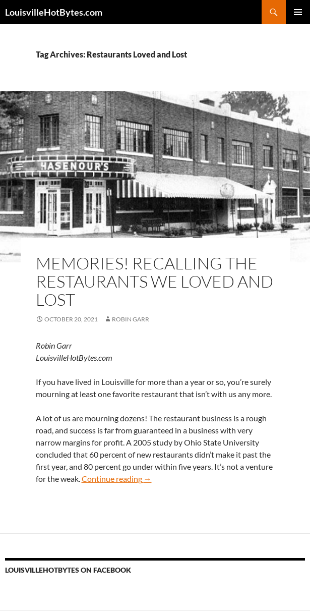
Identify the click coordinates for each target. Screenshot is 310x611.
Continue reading (117, 478)
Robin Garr (130, 319)
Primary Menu (298, 12)
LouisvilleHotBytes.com (53, 12)
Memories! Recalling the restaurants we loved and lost (154, 281)
